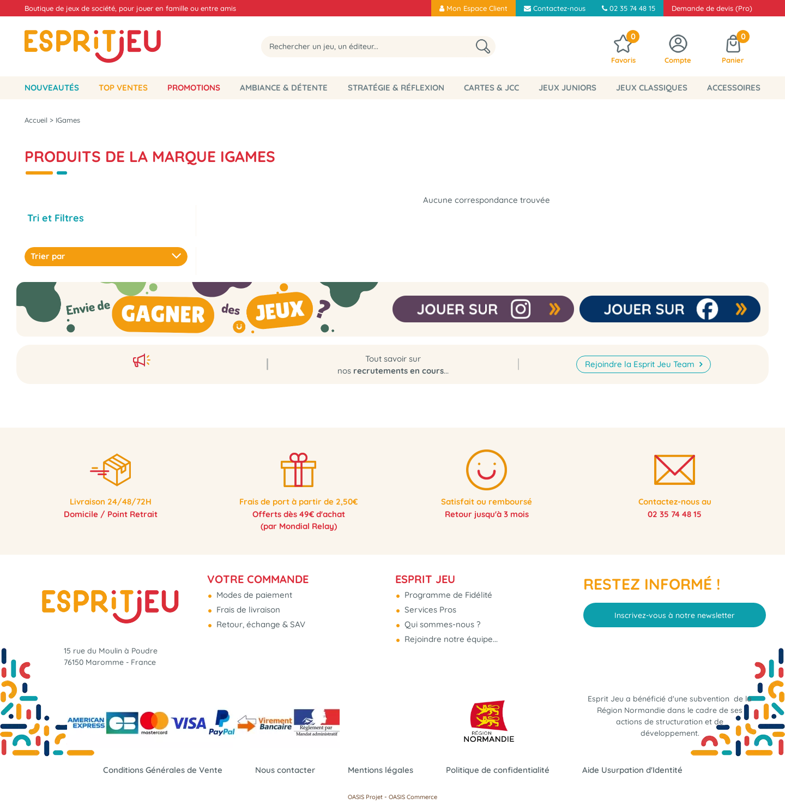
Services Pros (429, 605)
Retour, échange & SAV (259, 620)
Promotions (193, 87)
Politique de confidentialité (498, 770)
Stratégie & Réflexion (396, 87)
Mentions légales (380, 770)
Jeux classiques (651, 87)
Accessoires (733, 87)
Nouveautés (52, 87)
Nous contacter (285, 770)
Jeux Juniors (567, 87)
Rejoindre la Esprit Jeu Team (641, 357)
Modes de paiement (253, 590)
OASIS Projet (365, 797)
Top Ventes (123, 87)
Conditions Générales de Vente (162, 770)
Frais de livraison (247, 605)
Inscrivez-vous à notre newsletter (674, 610)
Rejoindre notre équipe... (450, 634)
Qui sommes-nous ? (441, 620)
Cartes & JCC (491, 87)
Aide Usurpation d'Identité (632, 770)
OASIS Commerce (413, 797)
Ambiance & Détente (284, 87)
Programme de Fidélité (447, 590)
